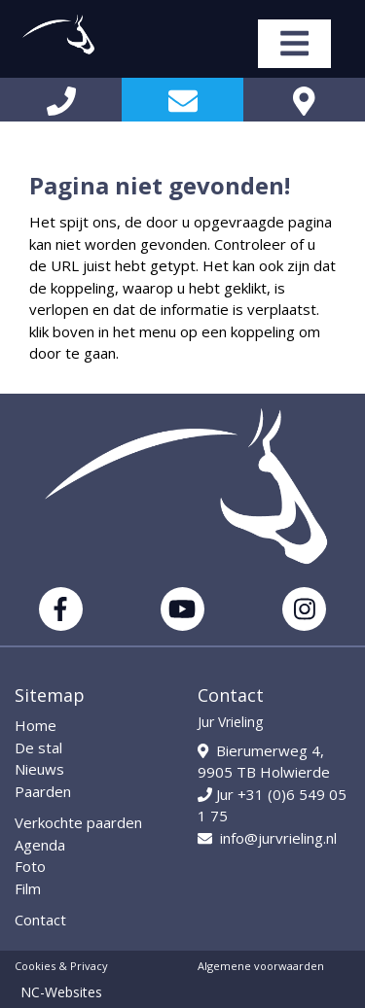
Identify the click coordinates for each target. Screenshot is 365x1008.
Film (28, 888)
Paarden (43, 791)
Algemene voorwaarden (261, 965)
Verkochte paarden (78, 822)
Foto (30, 866)
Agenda (40, 844)
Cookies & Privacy (61, 965)
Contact (40, 919)
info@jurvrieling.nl (267, 838)
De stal (38, 747)
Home (35, 725)
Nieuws (39, 769)
